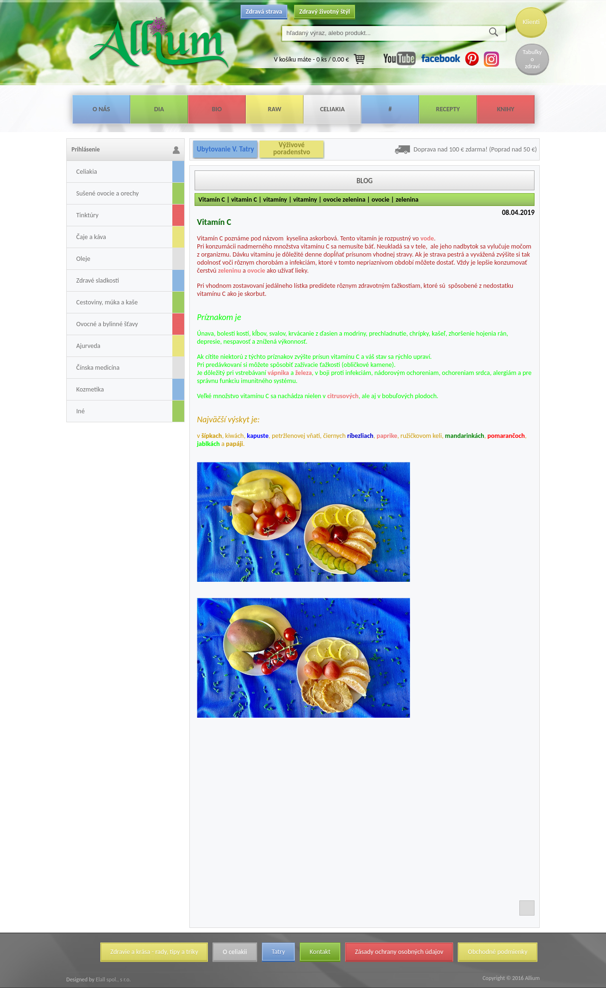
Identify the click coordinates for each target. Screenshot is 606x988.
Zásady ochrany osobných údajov (399, 952)
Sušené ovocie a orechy (107, 193)
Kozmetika (90, 389)
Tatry (278, 952)
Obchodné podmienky (497, 952)
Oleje (83, 259)
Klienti (531, 22)
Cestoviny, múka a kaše (107, 302)
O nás (101, 109)
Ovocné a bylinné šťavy (107, 324)
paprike (386, 436)
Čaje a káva (91, 237)
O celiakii (235, 952)
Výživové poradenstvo (291, 149)
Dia (159, 109)
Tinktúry (87, 215)
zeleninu (229, 271)
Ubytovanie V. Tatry (225, 149)
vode (427, 238)
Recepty (448, 109)
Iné (80, 411)
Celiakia (332, 109)
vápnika (278, 373)
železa (303, 373)
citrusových (342, 396)
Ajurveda (88, 346)
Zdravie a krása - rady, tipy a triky (154, 952)
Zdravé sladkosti (97, 280)
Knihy (506, 109)
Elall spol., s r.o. (112, 979)
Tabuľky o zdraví (532, 59)
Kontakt (320, 952)
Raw (275, 109)
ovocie (256, 271)
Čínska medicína (97, 368)
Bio (217, 109)
